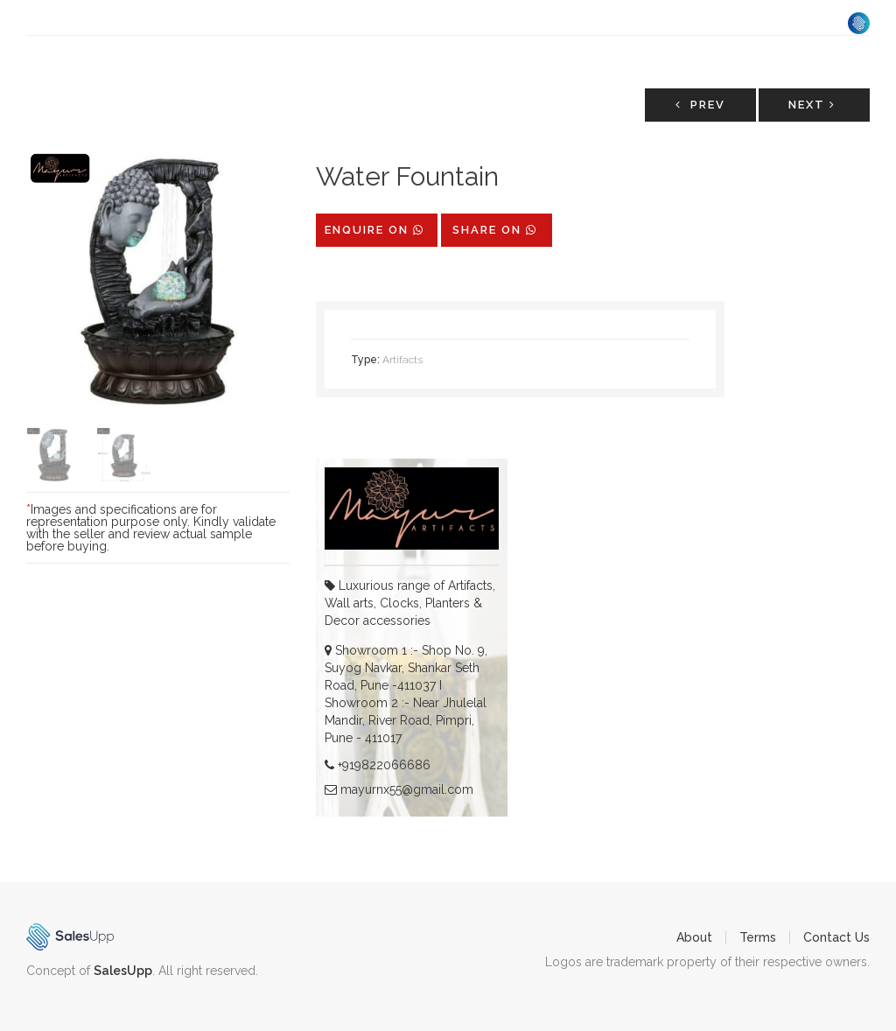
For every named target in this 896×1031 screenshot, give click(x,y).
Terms (757, 937)
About (694, 937)
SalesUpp (123, 971)
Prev (700, 104)
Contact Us (836, 937)
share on (494, 229)
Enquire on (374, 229)
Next (812, 104)
